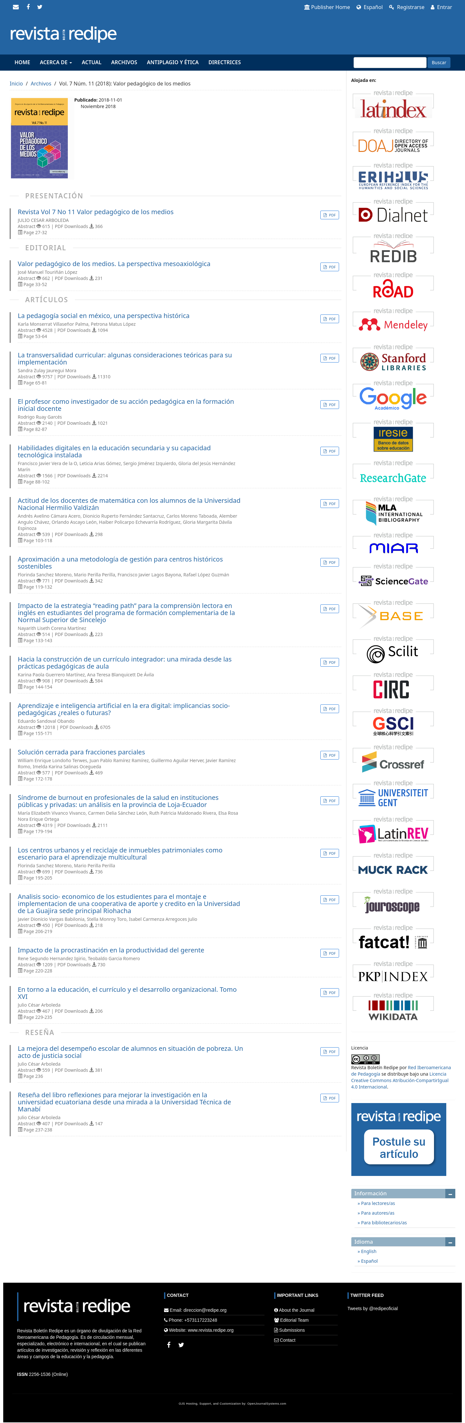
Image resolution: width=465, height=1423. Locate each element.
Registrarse (406, 7)
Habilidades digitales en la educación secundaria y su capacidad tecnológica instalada (114, 451)
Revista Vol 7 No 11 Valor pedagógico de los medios (95, 211)
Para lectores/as (377, 1203)
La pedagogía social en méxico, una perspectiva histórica (104, 315)
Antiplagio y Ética (173, 62)
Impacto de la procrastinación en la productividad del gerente (111, 950)
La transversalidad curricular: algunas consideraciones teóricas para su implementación (125, 359)
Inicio (16, 83)
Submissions (292, 1330)
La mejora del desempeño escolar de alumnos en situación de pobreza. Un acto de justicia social (130, 1052)
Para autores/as (377, 1213)
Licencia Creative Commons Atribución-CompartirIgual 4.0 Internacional (400, 1080)
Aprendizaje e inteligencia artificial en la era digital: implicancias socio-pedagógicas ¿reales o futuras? (124, 709)
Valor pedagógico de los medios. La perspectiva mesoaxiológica (114, 263)
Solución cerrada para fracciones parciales (81, 752)
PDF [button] (332, 215)
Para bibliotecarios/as (383, 1222)
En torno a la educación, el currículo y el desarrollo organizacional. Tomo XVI (127, 993)
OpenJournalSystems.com (266, 1403)
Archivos (124, 62)
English (368, 1251)
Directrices (224, 62)
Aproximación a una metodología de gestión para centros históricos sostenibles (120, 563)
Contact (287, 1340)
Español (369, 7)
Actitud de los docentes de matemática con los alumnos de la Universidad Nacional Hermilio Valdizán (129, 504)
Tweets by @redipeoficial (372, 1308)
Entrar (441, 7)
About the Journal (297, 1310)
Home (22, 62)
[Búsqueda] (390, 62)
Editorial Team (294, 1320)
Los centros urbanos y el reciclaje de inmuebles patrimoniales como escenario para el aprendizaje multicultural (120, 854)
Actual (91, 62)
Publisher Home (327, 7)
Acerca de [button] (56, 62)
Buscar (439, 62)
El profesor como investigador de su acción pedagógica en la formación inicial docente (126, 405)
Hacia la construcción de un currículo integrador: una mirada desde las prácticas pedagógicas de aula (125, 663)
